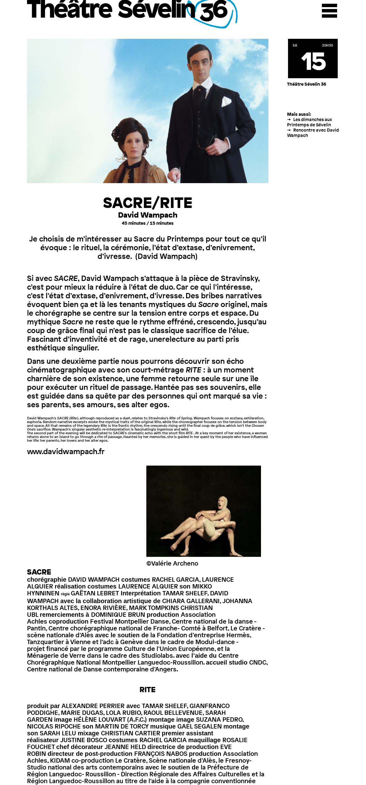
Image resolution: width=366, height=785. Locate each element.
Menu (329, 11)
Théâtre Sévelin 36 (133, 14)
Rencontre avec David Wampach (313, 132)
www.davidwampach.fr (66, 451)
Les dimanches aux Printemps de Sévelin (309, 122)
